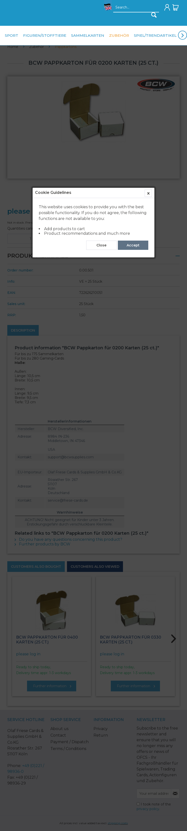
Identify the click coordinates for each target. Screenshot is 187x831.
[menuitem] (106, 9)
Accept (133, 110)
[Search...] (136, 7)
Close (101, 110)
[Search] (154, 15)
